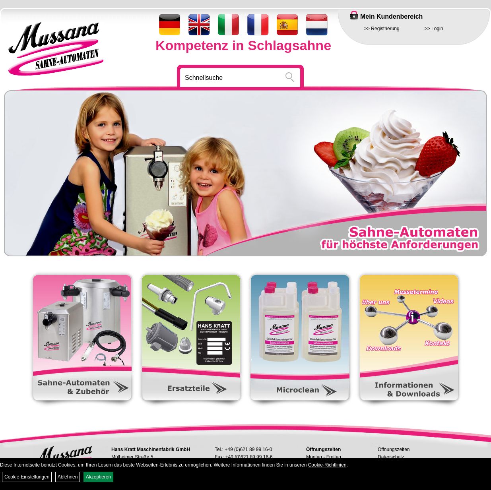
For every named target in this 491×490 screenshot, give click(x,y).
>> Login (434, 28)
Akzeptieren (98, 477)
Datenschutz (391, 457)
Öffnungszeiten (394, 449)
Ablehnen (68, 477)
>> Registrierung (382, 28)
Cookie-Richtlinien (327, 465)
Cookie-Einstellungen (26, 477)
